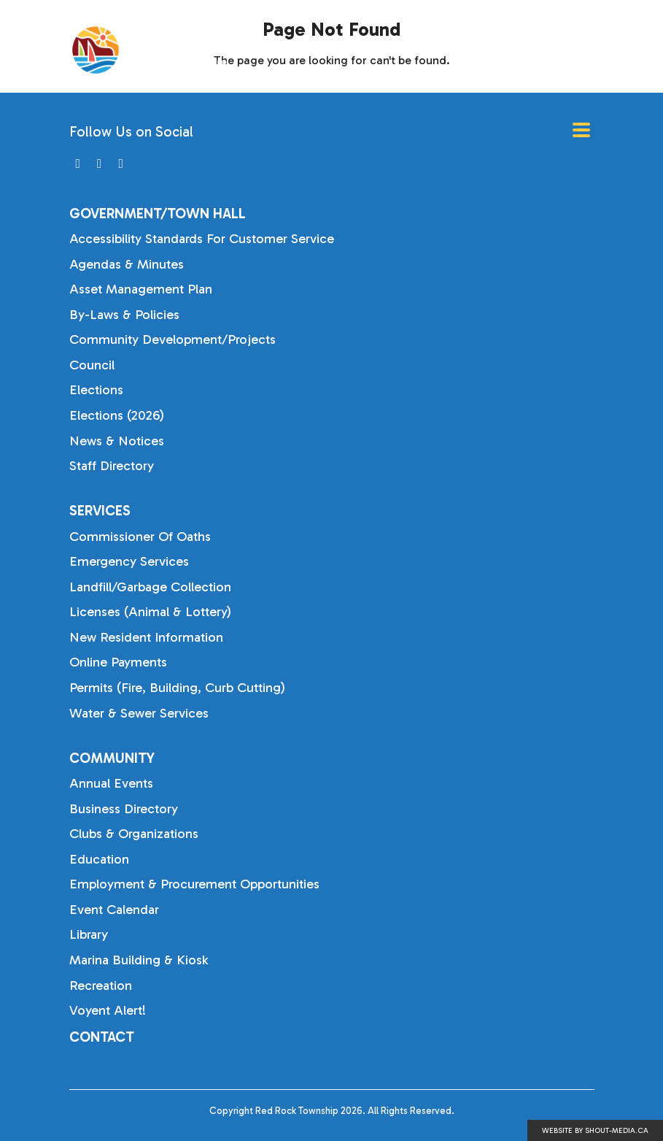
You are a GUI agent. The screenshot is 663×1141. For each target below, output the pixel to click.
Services (100, 510)
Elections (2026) (116, 415)
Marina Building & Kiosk (138, 960)
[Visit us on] (78, 164)
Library (88, 934)
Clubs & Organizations (133, 834)
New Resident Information (146, 637)
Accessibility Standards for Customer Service (201, 239)
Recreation (100, 985)
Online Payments (118, 662)
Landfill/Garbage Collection (150, 587)
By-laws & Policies (124, 315)
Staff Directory (111, 466)
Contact (101, 1037)
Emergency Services (129, 561)
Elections (96, 390)
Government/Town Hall (157, 213)
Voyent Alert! (107, 1010)
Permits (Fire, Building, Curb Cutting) (177, 688)
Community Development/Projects (172, 339)
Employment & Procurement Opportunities (194, 884)
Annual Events (111, 783)
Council (92, 365)
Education (99, 859)
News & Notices (116, 441)
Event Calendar (114, 910)
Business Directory (123, 809)
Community (112, 758)
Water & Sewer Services (139, 713)
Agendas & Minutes (126, 264)
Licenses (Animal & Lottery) (150, 612)
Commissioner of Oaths (140, 537)
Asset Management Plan (140, 289)
